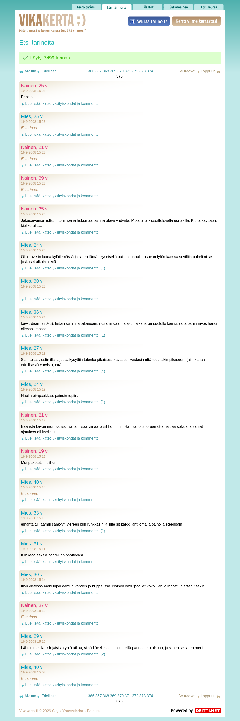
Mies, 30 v (31, 281)
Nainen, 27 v (34, 605)
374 (150, 71)
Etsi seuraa (209, 6)
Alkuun (30, 71)
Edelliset (48, 71)
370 (120, 71)
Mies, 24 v (31, 245)
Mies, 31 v (31, 543)
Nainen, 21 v (34, 147)
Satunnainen (178, 6)
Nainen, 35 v (34, 208)
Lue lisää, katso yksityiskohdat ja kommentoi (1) (65, 268)
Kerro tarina (86, 6)
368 (106, 71)
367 (98, 71)
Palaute (93, 711)
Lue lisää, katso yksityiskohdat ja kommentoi (62, 104)
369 (113, 71)
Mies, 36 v (31, 312)
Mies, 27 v (31, 348)
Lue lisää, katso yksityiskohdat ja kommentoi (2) (65, 654)
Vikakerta (40, 18)
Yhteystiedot (72, 711)
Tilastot (147, 6)
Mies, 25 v (31, 116)
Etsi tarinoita (117, 6)
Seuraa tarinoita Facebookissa (149, 21)
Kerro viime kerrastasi (196, 21)
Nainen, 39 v (34, 178)
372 (135, 71)
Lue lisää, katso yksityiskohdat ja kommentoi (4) (65, 371)
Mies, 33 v (31, 512)
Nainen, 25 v (34, 85)
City (55, 711)
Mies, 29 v (31, 636)
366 (91, 71)
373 (142, 71)
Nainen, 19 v (34, 451)
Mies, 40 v (31, 482)
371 (128, 71)
